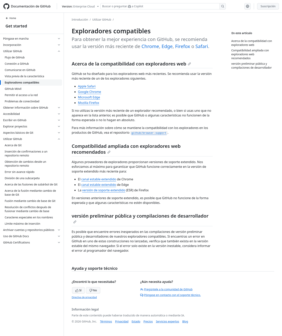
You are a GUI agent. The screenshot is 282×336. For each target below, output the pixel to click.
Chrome (150, 46)
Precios (148, 321)
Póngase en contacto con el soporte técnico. (170, 295)
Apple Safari (87, 86)
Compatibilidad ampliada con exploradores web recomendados (126, 149)
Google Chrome (89, 92)
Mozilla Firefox (88, 103)
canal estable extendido (98, 179)
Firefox (182, 46)
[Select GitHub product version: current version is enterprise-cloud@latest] (80, 6)
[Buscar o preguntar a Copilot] (163, 6)
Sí (78, 290)
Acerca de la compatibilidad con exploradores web (131, 63)
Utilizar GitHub (101, 19)
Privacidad (121, 321)
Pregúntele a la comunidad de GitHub (166, 289)
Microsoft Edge (89, 97)
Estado (136, 321)
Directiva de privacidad (84, 297)
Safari (201, 46)
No (93, 290)
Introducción (80, 19)
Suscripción (268, 6)
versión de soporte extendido (103, 190)
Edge (167, 46)
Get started (16, 26)
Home (10, 18)
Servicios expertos (167, 321)
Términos (106, 321)
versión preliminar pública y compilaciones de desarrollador (140, 217)
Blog (185, 321)
